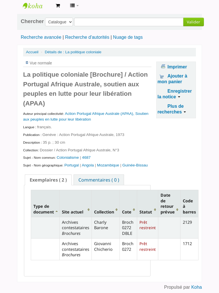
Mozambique (108, 165)
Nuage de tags (128, 37)
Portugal (72, 165)
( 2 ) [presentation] (48, 180)
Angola (88, 165)
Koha (196, 287)
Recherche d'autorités (87, 37)
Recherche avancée (41, 37)
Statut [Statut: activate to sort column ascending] (145, 212)
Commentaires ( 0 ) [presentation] (98, 180)
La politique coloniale (73, 52)
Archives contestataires (37, 5)
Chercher (32, 21)
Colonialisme (68, 157)
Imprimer (177, 66)
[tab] (48, 179)
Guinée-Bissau (135, 165)
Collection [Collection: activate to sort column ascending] (104, 212)
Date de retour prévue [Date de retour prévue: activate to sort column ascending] (168, 203)
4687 (86, 157)
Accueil (32, 52)
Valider (193, 22)
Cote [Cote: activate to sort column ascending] (126, 212)
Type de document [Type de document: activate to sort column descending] (43, 209)
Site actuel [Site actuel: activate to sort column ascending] (72, 212)
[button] (57, 5)
